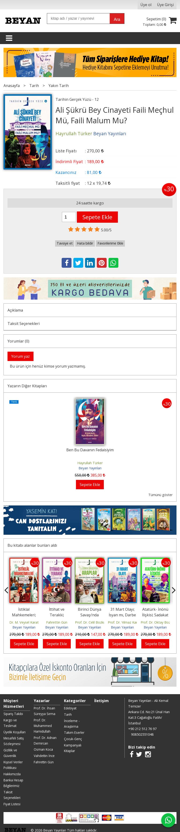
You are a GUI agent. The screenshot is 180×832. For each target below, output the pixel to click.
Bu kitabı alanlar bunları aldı (32, 545)
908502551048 (142, 734)
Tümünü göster (160, 495)
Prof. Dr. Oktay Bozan (157, 622)
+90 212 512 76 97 (142, 729)
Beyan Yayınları (90, 468)
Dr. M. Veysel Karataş (25, 622)
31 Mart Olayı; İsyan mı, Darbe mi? (122, 615)
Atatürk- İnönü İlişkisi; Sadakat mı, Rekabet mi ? (155, 615)
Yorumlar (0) (18, 341)
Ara (117, 19)
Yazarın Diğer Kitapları (27, 385)
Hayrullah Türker (90, 463)
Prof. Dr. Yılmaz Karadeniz (127, 622)
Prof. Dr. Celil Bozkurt (91, 622)
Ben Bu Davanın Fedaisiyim (90, 449)
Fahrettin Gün (56, 622)
